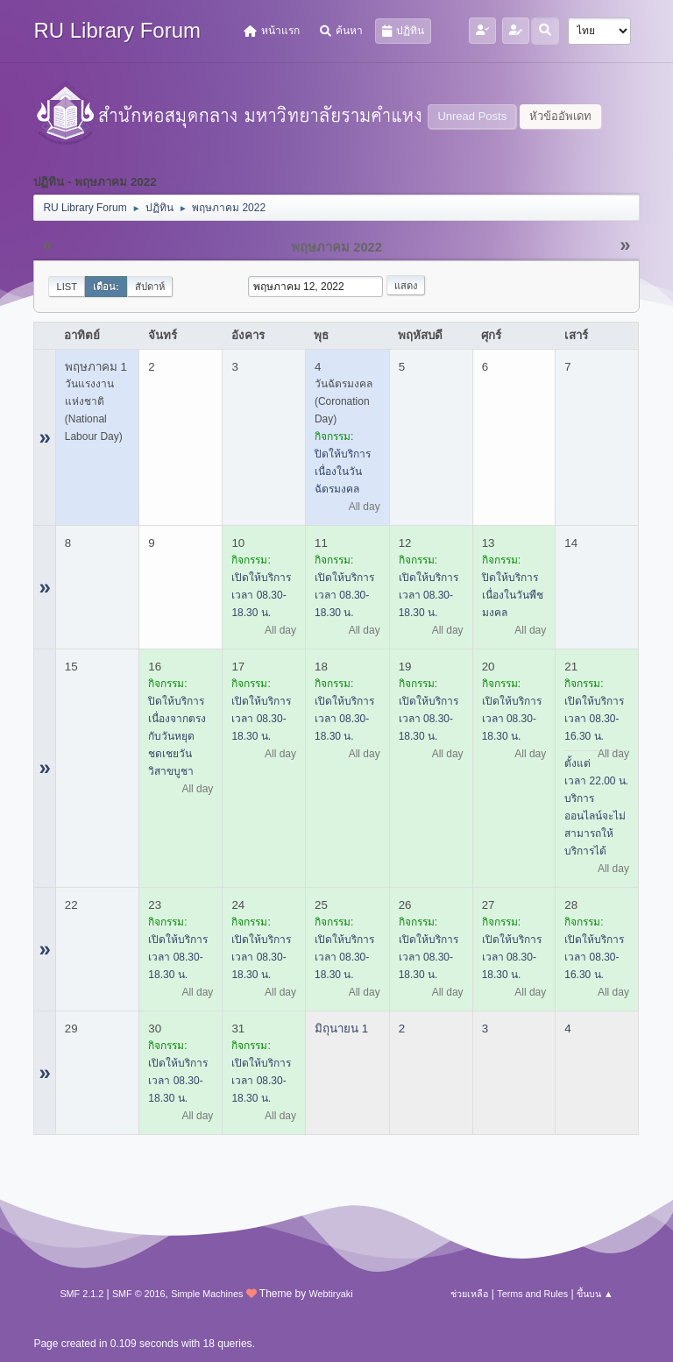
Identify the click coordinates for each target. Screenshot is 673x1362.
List (66, 286)
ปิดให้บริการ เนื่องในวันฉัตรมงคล (343, 471)
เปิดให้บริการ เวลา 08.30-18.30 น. (261, 595)
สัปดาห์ (150, 286)
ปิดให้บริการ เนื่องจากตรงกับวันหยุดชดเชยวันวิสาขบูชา (177, 736)
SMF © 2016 (139, 1293)
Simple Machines (207, 1293)
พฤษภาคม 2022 (336, 247)
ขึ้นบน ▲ (595, 1293)
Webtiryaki (330, 1293)
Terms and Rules (532, 1293)
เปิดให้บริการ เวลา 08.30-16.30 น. (594, 718)
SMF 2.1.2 (81, 1293)
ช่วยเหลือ (469, 1293)
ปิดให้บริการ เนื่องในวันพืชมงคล (512, 595)
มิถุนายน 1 (341, 1028)
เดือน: (106, 286)
